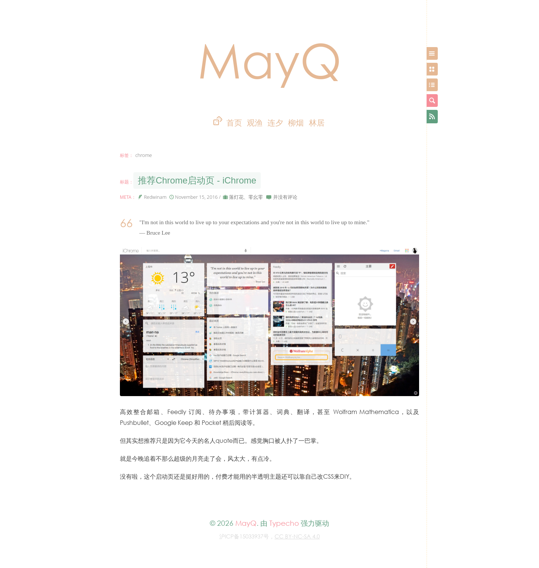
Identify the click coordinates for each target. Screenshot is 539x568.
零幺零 (255, 197)
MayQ (270, 59)
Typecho (284, 523)
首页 (234, 122)
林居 (317, 122)
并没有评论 (285, 197)
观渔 (255, 122)
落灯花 (236, 197)
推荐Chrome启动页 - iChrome (197, 180)
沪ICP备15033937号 (244, 536)
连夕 (275, 122)
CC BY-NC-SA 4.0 (297, 536)
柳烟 (296, 122)
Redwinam (155, 197)
